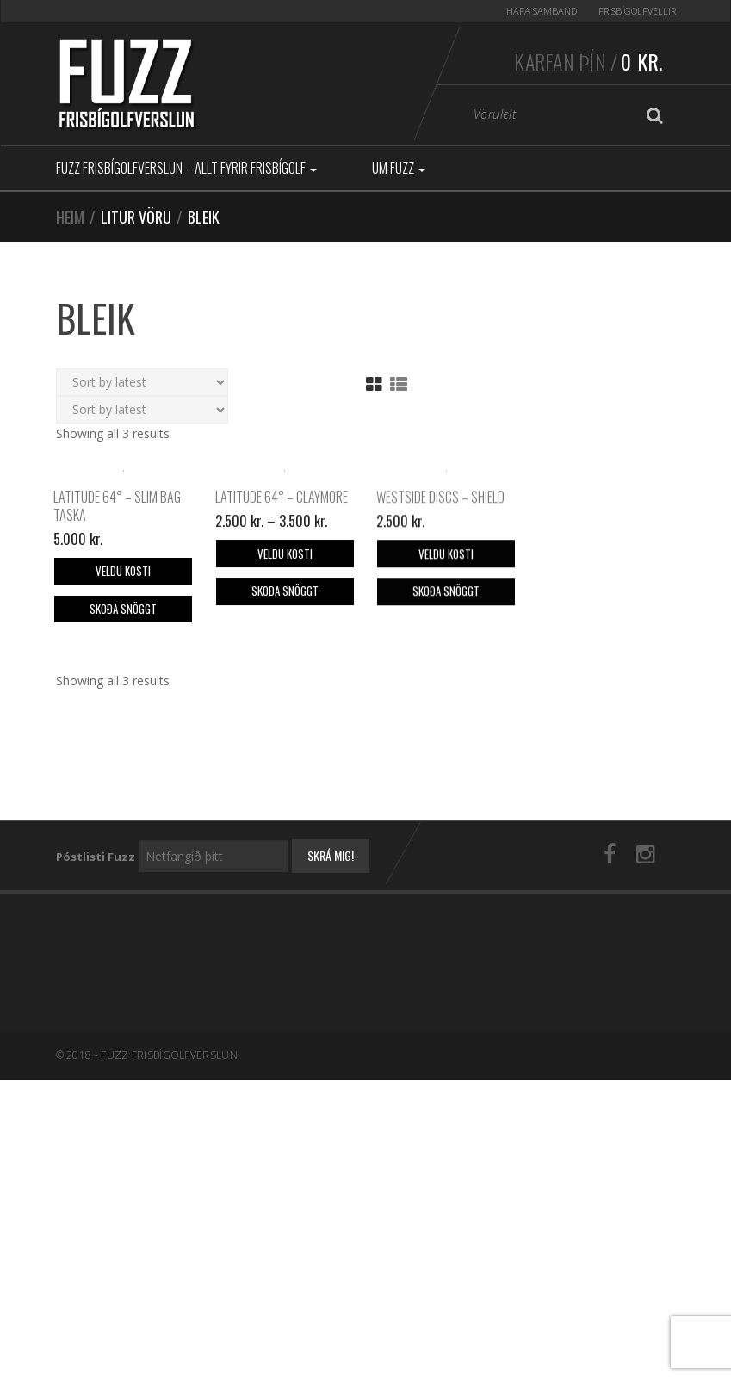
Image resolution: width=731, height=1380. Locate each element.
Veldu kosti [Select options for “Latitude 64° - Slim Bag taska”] (123, 709)
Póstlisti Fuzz (95, 995)
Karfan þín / (588, 61)
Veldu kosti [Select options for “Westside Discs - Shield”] (446, 693)
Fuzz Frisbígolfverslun (169, 1192)
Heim (70, 217)
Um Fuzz (398, 168)
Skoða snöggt (123, 747)
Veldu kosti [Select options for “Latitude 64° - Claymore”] (285, 692)
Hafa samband (541, 10)
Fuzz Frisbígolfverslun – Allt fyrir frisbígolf (186, 168)
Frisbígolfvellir (637, 10)
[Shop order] (142, 382)
